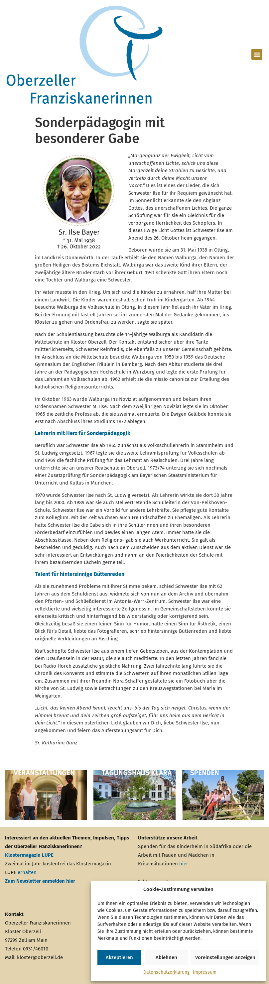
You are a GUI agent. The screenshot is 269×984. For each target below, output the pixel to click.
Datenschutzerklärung (166, 972)
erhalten (27, 872)
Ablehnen (166, 957)
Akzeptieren (119, 957)
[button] (256, 54)
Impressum (204, 972)
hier (183, 864)
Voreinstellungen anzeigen (225, 957)
